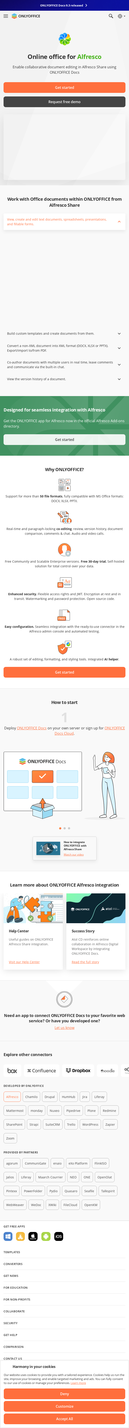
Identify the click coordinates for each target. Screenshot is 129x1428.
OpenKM (90, 1205)
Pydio (54, 1191)
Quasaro (71, 1191)
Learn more (78, 1383)
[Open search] (111, 16)
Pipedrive (73, 1111)
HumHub (68, 1097)
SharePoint (14, 1124)
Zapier (110, 1124)
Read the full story (85, 962)
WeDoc (36, 1205)
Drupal (50, 1097)
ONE (87, 1177)
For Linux (20, 1236)
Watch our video (74, 854)
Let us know (64, 1027)
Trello (71, 1124)
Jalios (10, 1177)
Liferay (99, 1097)
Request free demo (64, 101)
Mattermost (15, 1111)
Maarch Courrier (50, 1177)
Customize (64, 1406)
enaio (57, 1163)
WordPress (90, 1124)
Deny (64, 1393)
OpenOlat (104, 1177)
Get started (64, 87)
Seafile (89, 1191)
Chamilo (31, 1097)
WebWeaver (15, 1205)
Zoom (10, 1138)
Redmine (109, 1111)
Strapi (34, 1124)
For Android (46, 1236)
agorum (12, 1163)
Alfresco (12, 1097)
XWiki (52, 1205)
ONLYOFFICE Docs (32, 728)
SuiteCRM (53, 1124)
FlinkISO (101, 1163)
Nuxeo (54, 1111)
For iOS (58, 1236)
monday (37, 1111)
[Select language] (121, 16)
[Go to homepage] (26, 16)
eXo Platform (78, 1163)
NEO (73, 1177)
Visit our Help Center (24, 962)
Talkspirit (108, 1191)
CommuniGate (35, 1163)
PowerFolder (33, 1191)
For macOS (33, 1236)
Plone (91, 1111)
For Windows (8, 1236)
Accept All (64, 1418)
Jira (84, 1097)
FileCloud (70, 1205)
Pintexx (11, 1191)
